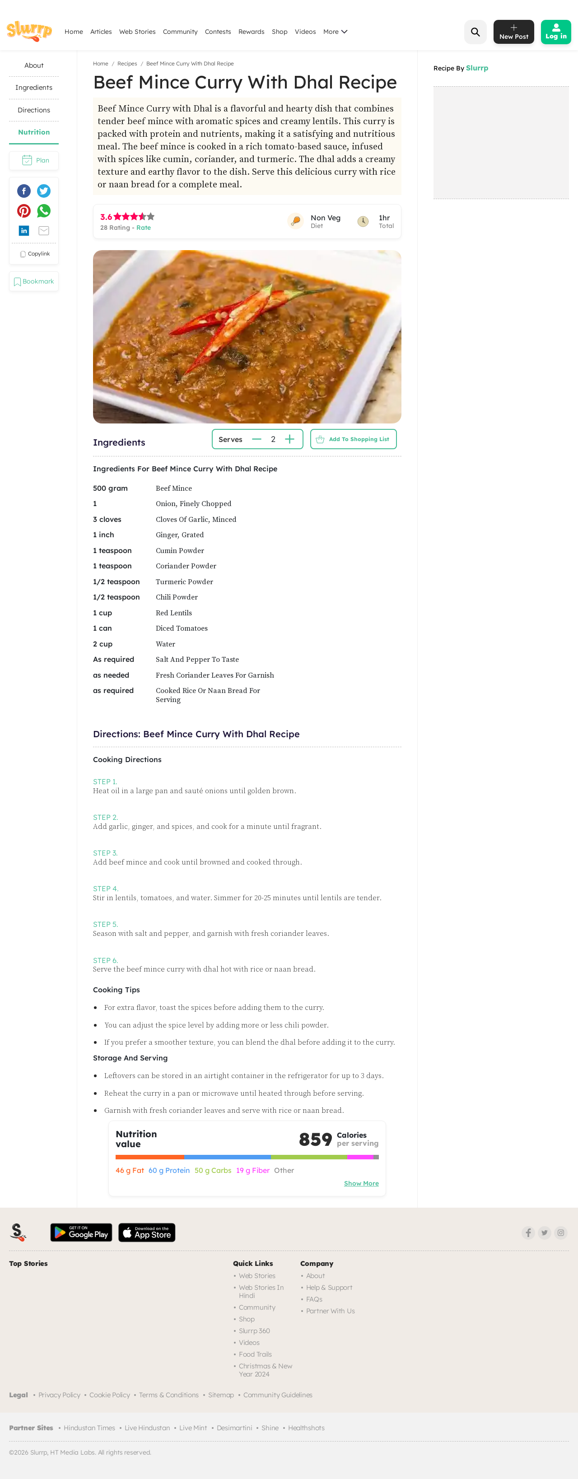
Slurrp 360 (254, 1330)
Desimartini (234, 1427)
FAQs (314, 1299)
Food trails (255, 1354)
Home (74, 32)
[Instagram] (561, 1233)
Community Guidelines (277, 1395)
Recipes (127, 63)
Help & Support (329, 1287)
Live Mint (193, 1427)
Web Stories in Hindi (261, 1291)
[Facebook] (528, 1233)
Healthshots (306, 1427)
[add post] (514, 32)
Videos (305, 32)
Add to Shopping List (350, 439)
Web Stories (137, 32)
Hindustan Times (89, 1427)
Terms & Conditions (169, 1395)
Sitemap (221, 1395)
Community (180, 32)
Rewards (251, 32)
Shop (280, 32)
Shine (270, 1427)
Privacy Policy (59, 1395)
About (315, 1275)
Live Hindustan (147, 1427)
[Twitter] (544, 1233)
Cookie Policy (109, 1395)
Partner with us (330, 1311)
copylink (34, 254)
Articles (101, 32)
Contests (218, 32)
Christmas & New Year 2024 (266, 1370)
